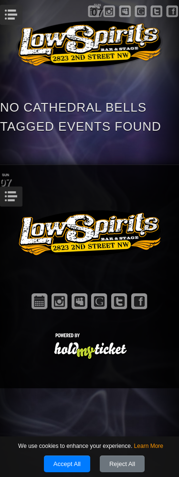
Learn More (148, 446)
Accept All (67, 463)
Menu (21, 12)
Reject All (122, 463)
